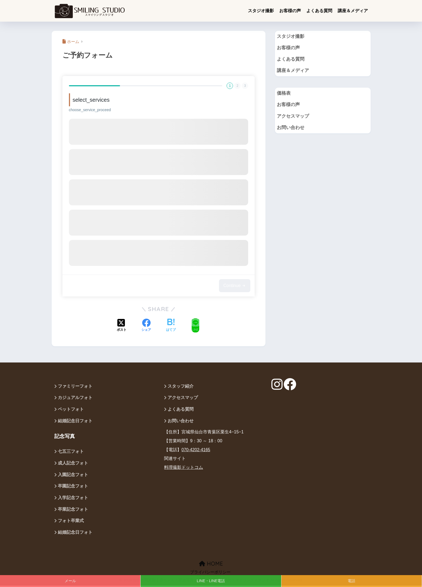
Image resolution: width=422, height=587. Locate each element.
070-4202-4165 (196, 450)
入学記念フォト (73, 498)
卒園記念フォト (73, 487)
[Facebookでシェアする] (146, 325)
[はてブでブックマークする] (171, 325)
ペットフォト (71, 409)
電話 (351, 581)
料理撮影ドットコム (183, 468)
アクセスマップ (293, 116)
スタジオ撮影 (261, 10)
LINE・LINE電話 (211, 581)
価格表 (284, 93)
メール (70, 581)
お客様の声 (290, 10)
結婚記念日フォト (75, 421)
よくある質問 (319, 10)
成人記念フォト (73, 463)
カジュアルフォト (76, 398)
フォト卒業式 (71, 522)
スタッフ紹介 (181, 386)
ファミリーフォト (75, 386)
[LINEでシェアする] (195, 325)
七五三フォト (71, 452)
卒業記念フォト (73, 510)
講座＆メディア (353, 10)
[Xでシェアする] (122, 325)
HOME (211, 565)
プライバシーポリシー (210, 573)
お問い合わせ (290, 128)
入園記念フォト (73, 475)
